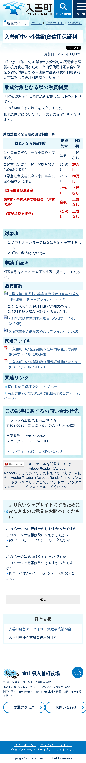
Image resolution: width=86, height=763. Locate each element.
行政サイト (55, 23)
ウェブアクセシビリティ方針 (31, 749)
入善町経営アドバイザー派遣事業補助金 (40, 629)
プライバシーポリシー (56, 745)
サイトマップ (65, 749)
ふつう (36, 540)
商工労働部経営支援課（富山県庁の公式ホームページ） (42, 395)
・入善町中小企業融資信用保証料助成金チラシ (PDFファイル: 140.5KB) (45, 364)
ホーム (36, 23)
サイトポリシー (25, 745)
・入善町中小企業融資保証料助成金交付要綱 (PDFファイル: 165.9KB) (43, 351)
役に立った (16, 540)
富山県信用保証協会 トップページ (34, 387)
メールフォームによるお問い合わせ (34, 451)
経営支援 (43, 619)
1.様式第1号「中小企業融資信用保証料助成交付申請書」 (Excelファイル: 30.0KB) (44, 296)
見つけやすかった (22, 573)
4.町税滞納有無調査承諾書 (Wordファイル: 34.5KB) (42, 321)
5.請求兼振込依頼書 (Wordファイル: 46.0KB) (43, 331)
